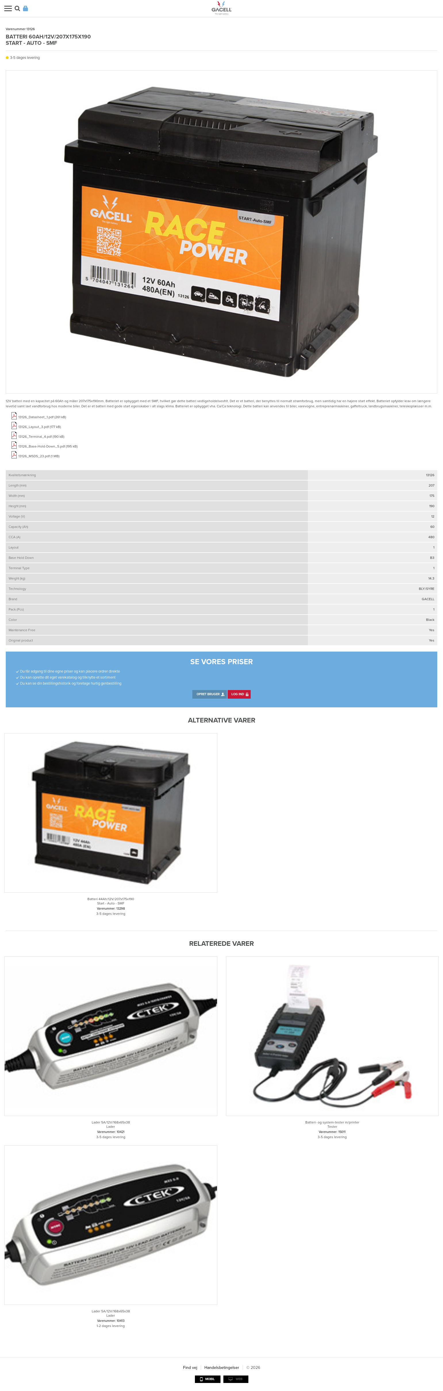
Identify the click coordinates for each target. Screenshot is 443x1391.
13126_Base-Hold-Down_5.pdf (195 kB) (48, 446)
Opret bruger (208, 694)
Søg (17, 8)
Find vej (190, 1367)
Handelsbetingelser (221, 1367)
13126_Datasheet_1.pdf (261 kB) (42, 417)
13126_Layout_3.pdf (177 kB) (39, 427)
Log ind (237, 694)
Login (25, 8)
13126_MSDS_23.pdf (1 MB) (39, 456)
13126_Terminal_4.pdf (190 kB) (41, 437)
